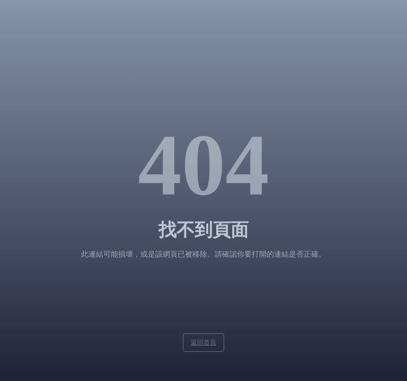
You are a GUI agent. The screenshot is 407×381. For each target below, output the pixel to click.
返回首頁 (203, 342)
